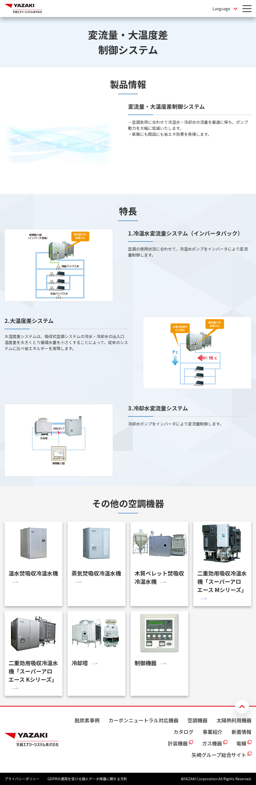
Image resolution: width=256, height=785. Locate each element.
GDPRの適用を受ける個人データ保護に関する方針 (87, 778)
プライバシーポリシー (22, 778)
